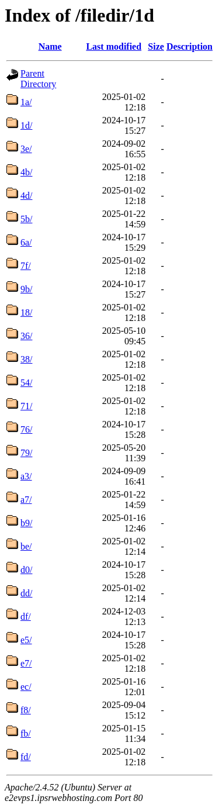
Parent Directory (38, 78)
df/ (25, 616)
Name (50, 46)
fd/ (25, 757)
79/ (26, 453)
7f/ (25, 266)
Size (156, 46)
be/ (26, 546)
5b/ (26, 219)
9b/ (26, 289)
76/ (26, 429)
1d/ (26, 125)
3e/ (26, 149)
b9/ (26, 523)
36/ (26, 336)
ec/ (26, 687)
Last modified (113, 46)
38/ (26, 359)
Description (189, 46)
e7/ (26, 663)
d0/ (26, 570)
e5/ (26, 640)
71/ (26, 406)
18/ (26, 312)
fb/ (25, 733)
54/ (26, 383)
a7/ (26, 500)
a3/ (26, 476)
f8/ (25, 710)
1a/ (26, 102)
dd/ (26, 593)
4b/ (26, 172)
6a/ (26, 242)
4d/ (26, 196)
